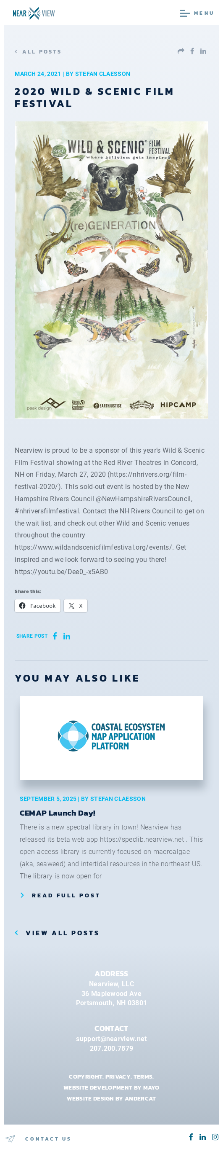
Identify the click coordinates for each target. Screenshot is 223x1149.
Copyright (85, 1076)
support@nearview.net (111, 1039)
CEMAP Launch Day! (57, 813)
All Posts (42, 52)
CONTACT (111, 1028)
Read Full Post (66, 895)
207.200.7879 (112, 1048)
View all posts (61, 933)
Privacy (118, 1076)
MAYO (151, 1087)
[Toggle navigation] (211, 13)
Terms (143, 1076)
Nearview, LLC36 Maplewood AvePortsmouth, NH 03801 (111, 993)
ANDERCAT (140, 1098)
